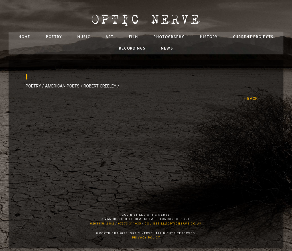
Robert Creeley (100, 86)
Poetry (54, 37)
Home (24, 37)
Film (133, 37)
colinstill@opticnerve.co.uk (173, 223)
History (209, 37)
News (167, 49)
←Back (250, 98)
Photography (168, 37)
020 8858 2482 (102, 223)
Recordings (132, 49)
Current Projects (253, 37)
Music (83, 37)
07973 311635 (129, 223)
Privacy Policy (146, 237)
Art (109, 37)
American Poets (62, 86)
